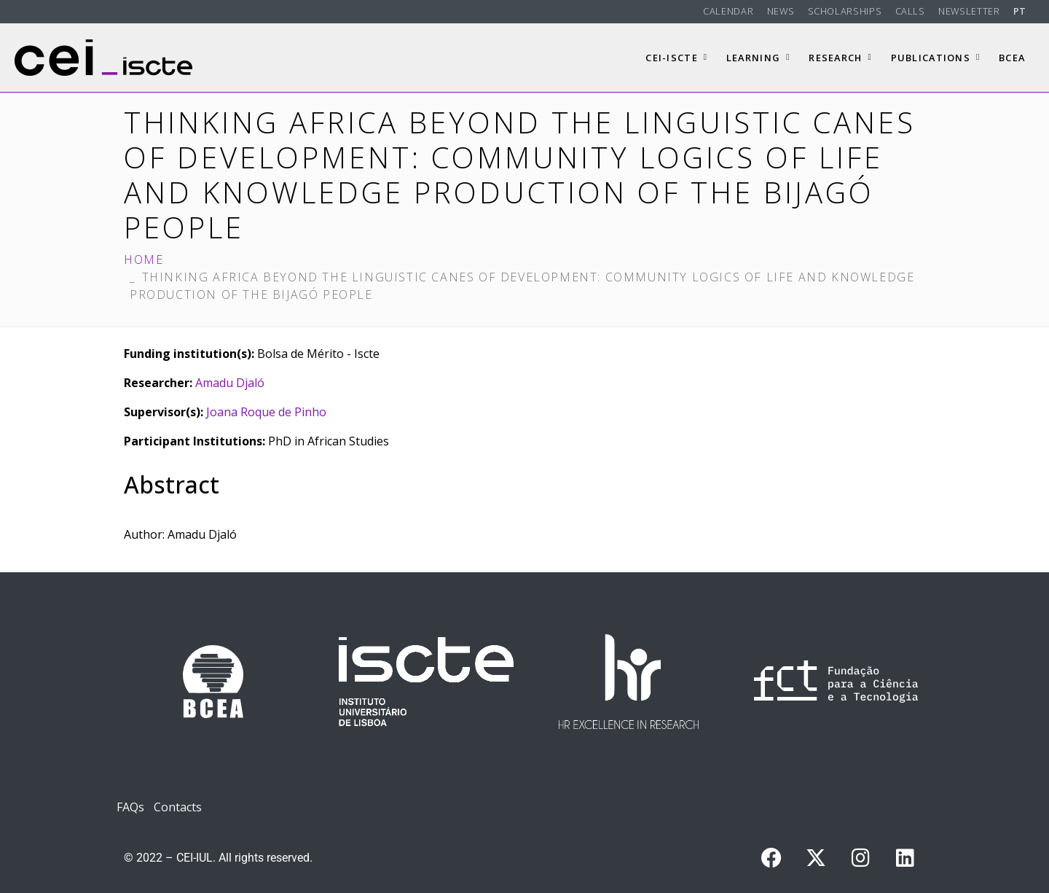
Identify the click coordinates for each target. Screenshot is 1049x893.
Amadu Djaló (229, 383)
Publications (936, 57)
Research (840, 57)
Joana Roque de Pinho (266, 412)
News (781, 10)
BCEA (1012, 57)
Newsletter (968, 10)
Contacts (178, 807)
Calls (910, 10)
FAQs (130, 807)
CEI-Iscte (676, 57)
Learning (758, 57)
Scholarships (845, 10)
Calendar (728, 10)
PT (1019, 10)
